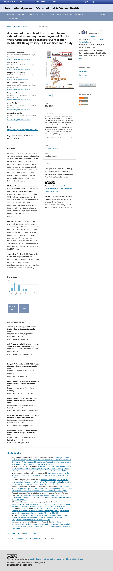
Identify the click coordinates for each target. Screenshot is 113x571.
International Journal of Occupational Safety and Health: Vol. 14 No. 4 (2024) (42, 463)
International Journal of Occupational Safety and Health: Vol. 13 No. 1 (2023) (42, 483)
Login (93, 2)
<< (8, 533)
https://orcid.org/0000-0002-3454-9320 (18, 89)
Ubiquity (92, 36)
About (43, 2)
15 (16, 533)
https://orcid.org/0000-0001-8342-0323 (18, 110)
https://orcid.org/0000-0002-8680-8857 (18, 79)
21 (29, 533)
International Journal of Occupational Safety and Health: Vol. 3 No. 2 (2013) (39, 506)
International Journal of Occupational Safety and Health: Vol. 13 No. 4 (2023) (40, 512)
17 (20, 533)
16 (18, 533)
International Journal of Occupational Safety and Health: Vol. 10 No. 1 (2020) (40, 471)
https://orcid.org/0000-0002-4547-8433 (18, 99)
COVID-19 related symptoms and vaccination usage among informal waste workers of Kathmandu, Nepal (39, 516)
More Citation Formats (54, 138)
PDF (49, 95)
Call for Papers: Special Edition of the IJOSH (67, 14)
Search (104, 14)
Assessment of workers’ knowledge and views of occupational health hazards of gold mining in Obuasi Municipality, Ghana (42, 467)
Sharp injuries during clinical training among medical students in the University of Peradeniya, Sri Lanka (40, 481)
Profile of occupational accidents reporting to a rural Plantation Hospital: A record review (41, 503)
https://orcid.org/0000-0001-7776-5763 (18, 69)
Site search (52, 2)
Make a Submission (87, 85)
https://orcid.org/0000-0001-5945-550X (18, 59)
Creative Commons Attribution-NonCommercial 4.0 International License (59, 188)
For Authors (83, 75)
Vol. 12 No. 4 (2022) (28, 26)
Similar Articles (14, 453)
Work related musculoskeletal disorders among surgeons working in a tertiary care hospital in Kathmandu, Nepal (42, 524)
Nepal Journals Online (14, 1)
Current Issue (9, 14)
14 (14, 533)
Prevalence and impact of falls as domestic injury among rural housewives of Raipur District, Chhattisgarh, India (41, 509)
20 (27, 533)
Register (86, 2)
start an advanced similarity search (30, 538)
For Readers (83, 72)
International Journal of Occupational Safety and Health (42, 8)
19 (25, 533)
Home (36, 2)
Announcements (12, 19)
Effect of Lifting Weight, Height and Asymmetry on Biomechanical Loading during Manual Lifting (42, 487)
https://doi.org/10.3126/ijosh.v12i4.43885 (22, 130)
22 (31, 533)
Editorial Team (42, 14)
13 (12, 533)
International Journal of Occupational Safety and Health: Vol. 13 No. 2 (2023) (40, 491)
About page (83, 58)
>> (35, 533)
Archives (21, 14)
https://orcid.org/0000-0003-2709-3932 (18, 120)
